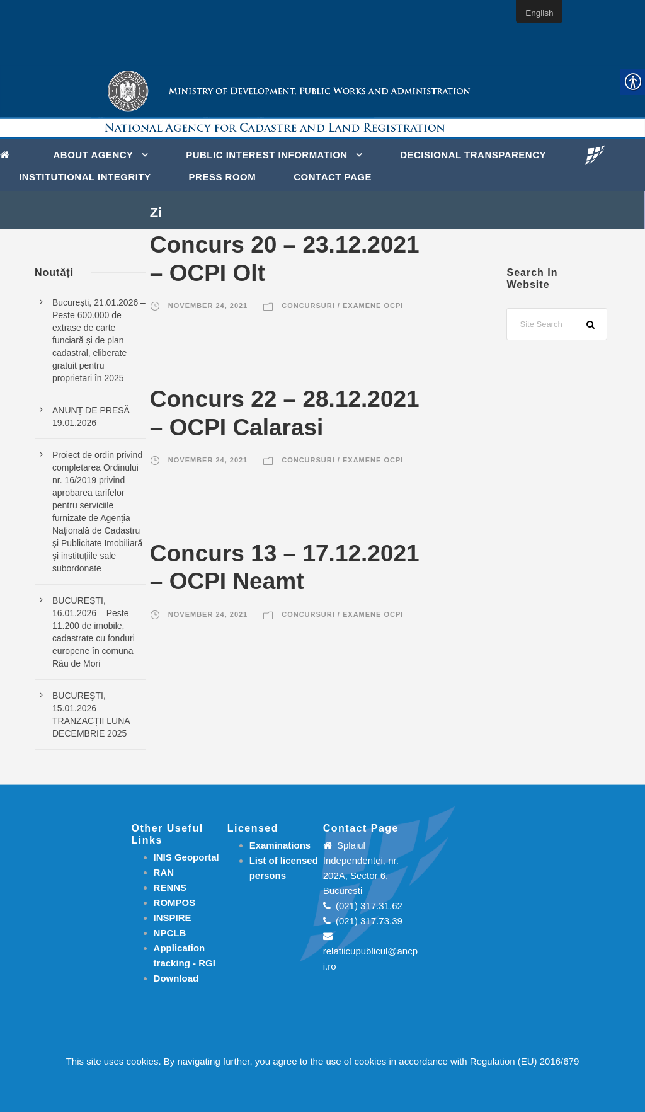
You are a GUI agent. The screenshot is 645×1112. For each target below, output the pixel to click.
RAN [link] (164, 872)
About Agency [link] (94, 154)
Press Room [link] (222, 176)
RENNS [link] (170, 887)
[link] (8, 153)
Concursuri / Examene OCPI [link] (342, 305)
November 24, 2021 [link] (208, 305)
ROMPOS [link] (175, 902)
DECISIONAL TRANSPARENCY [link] (473, 154)
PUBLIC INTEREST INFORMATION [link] (267, 154)
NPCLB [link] (170, 932)
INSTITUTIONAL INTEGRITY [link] (85, 176)
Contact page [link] (333, 176)
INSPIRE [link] (172, 917)
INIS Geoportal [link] (186, 857)
